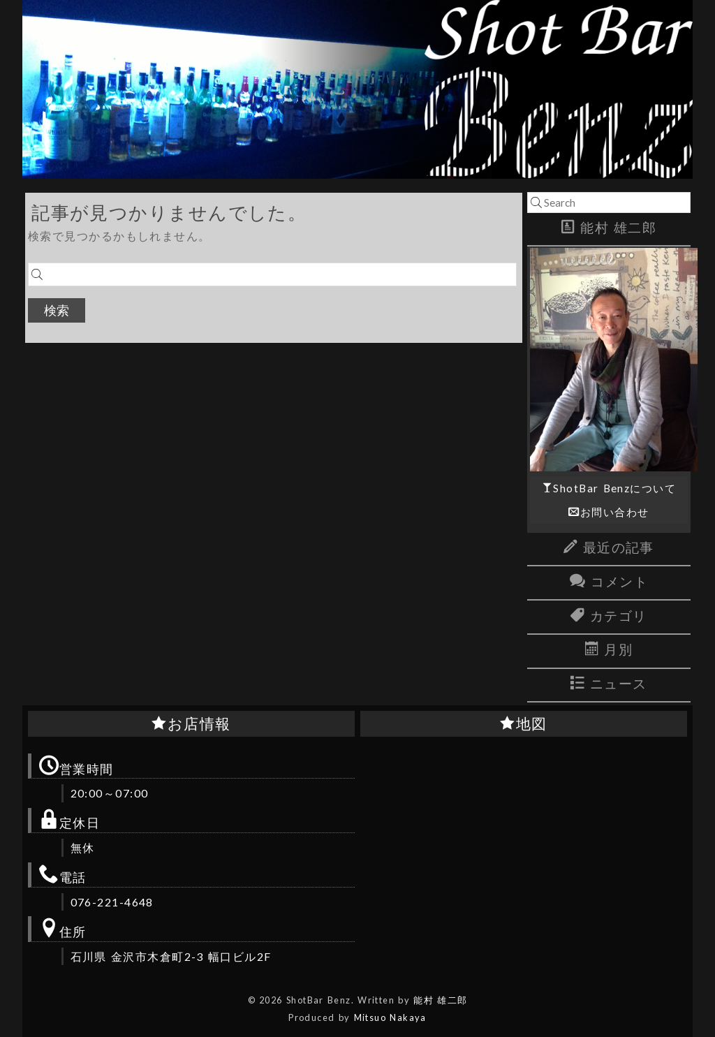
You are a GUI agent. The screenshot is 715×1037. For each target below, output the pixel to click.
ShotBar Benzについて (614, 488)
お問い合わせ (614, 512)
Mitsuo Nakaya (390, 1017)
